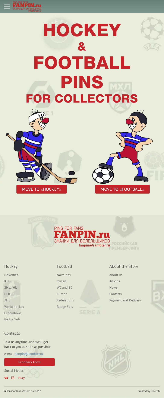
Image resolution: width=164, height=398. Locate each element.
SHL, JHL (10, 287)
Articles (114, 281)
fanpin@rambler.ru (29, 354)
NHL (7, 294)
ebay (21, 377)
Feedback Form (29, 362)
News (113, 287)
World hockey (14, 306)
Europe (62, 294)
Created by (144, 391)
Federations (12, 313)
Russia (61, 281)
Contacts (115, 294)
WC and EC (64, 287)
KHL (7, 281)
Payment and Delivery (125, 300)
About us (115, 275)
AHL (7, 300)
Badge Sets (12, 319)
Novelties (11, 275)
